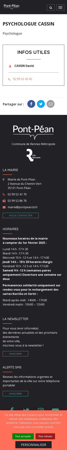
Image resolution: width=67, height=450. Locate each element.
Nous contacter (20, 215)
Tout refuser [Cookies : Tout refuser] (45, 436)
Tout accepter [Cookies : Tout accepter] (23, 436)
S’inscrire (15, 353)
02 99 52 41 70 (17, 194)
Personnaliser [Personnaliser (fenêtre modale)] (33, 445)
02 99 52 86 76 (17, 201)
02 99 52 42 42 (22, 79)
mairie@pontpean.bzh (22, 207)
